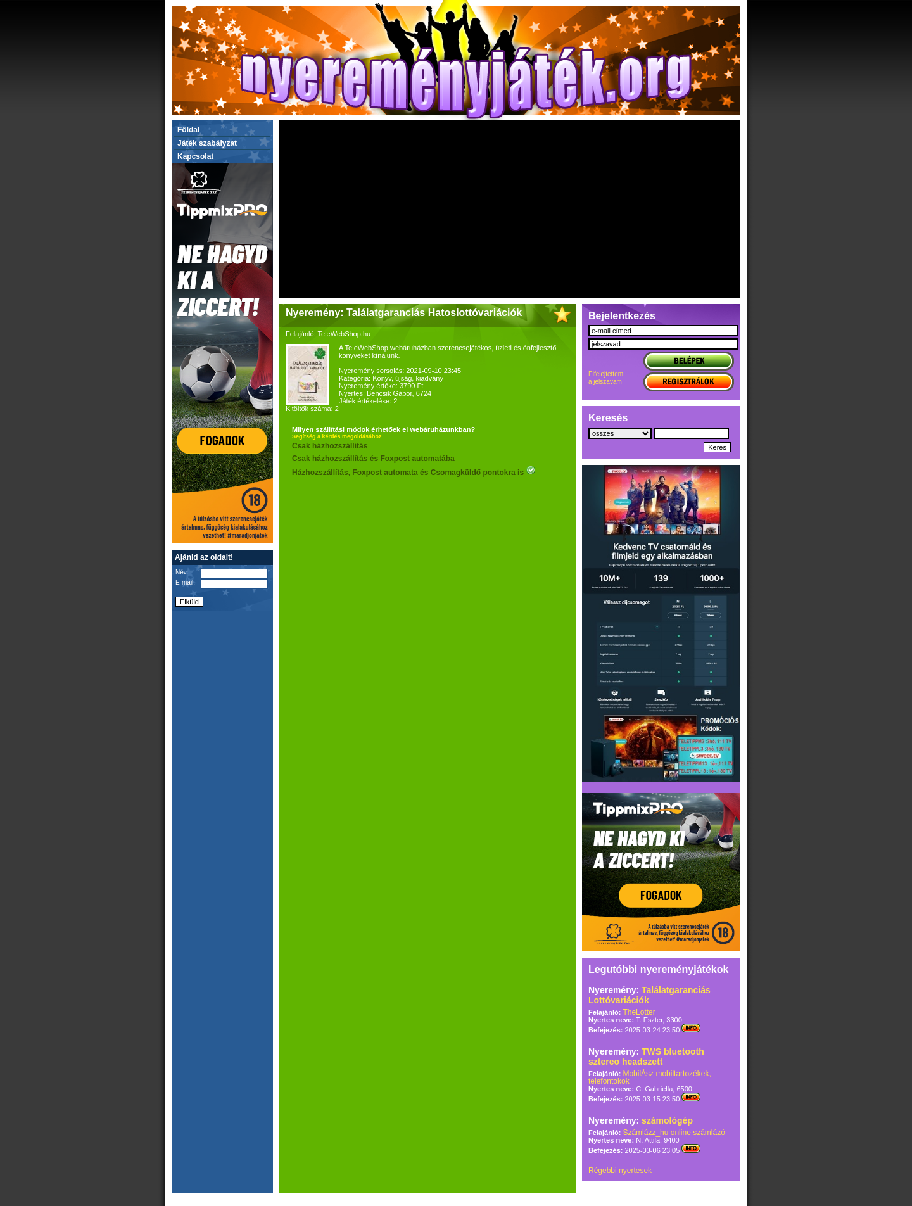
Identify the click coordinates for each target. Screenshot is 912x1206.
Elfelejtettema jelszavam (605, 378)
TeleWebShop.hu (344, 334)
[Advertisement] (509, 209)
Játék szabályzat (207, 143)
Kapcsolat (195, 156)
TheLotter (639, 1012)
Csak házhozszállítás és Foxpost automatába (373, 458)
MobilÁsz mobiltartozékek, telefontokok (649, 1077)
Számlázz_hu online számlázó (674, 1132)
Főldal (188, 129)
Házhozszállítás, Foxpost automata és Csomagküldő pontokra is (414, 472)
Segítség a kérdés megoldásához (337, 436)
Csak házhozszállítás (329, 445)
